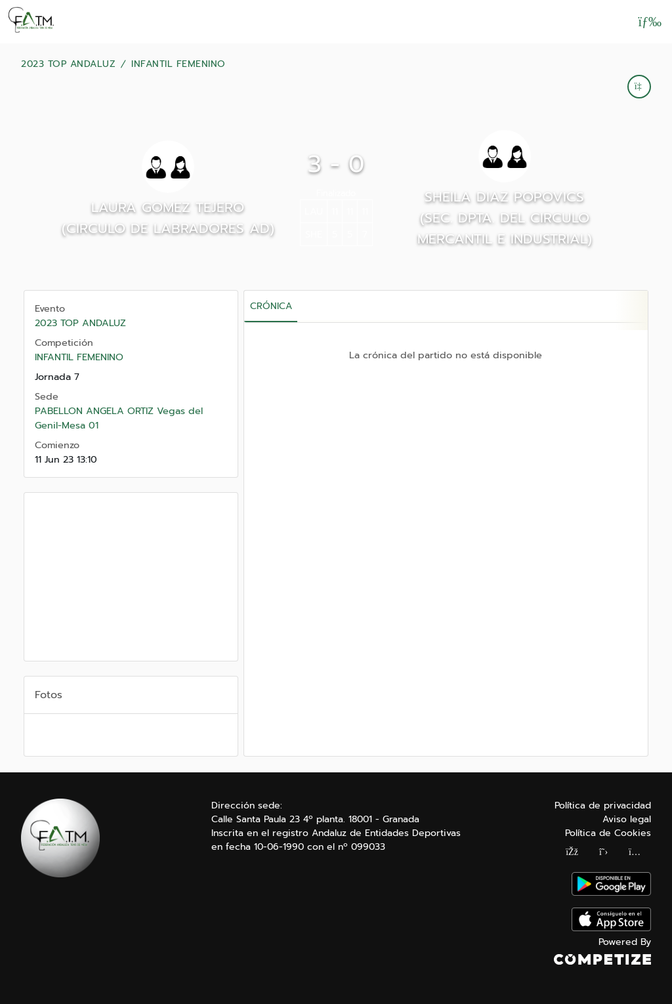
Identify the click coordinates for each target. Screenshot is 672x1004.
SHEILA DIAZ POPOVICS (504, 196)
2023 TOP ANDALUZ (68, 64)
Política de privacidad (603, 805)
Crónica (271, 306)
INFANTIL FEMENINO (178, 64)
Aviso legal (626, 819)
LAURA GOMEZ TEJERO (167, 207)
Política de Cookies (608, 833)
